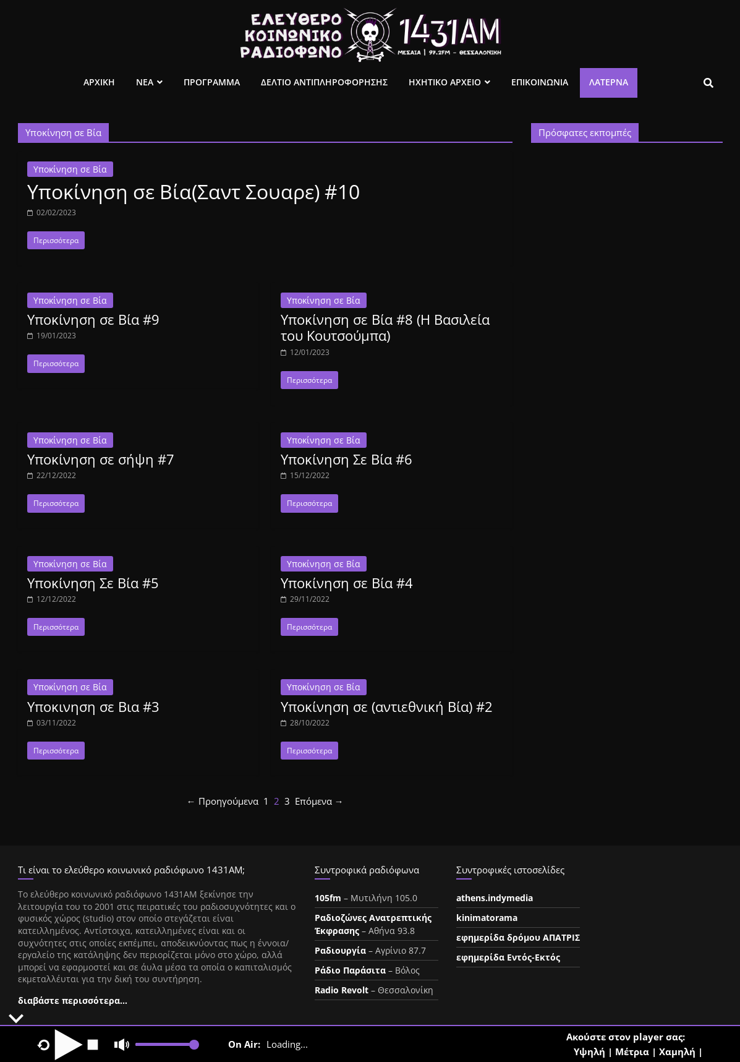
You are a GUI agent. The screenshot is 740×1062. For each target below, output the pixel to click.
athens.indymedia (494, 898)
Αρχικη (99, 82)
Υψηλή (589, 1051)
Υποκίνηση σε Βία (70, 169)
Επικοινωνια (539, 82)
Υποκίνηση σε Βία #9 (93, 319)
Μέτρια (632, 1051)
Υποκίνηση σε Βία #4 (347, 582)
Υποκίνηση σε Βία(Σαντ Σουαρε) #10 (193, 191)
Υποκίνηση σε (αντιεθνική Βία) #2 (387, 706)
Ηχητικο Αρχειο (445, 82)
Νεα (144, 82)
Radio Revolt (341, 990)
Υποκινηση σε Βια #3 (93, 706)
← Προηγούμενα (222, 801)
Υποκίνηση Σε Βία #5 (93, 582)
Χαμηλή (677, 1051)
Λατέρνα (608, 82)
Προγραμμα (212, 82)
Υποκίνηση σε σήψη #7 (100, 459)
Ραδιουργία (340, 950)
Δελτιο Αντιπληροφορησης (324, 82)
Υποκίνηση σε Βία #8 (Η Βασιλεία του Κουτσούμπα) (385, 327)
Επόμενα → (319, 801)
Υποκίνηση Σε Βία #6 (346, 459)
